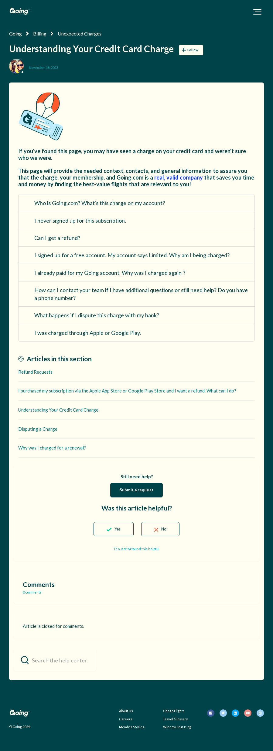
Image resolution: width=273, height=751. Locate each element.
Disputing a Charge (37, 429)
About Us (126, 711)
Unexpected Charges (79, 33)
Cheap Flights (174, 711)
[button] (257, 12)
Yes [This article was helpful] (117, 529)
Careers (125, 719)
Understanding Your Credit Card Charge (58, 410)
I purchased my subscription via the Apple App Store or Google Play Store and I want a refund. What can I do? (127, 390)
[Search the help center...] (55, 660)
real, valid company (178, 177)
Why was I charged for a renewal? (52, 447)
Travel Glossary (175, 719)
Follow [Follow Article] (192, 50)
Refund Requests (35, 372)
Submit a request (136, 489)
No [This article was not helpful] (163, 529)
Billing (39, 33)
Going (15, 33)
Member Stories (131, 727)
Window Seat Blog (177, 727)
